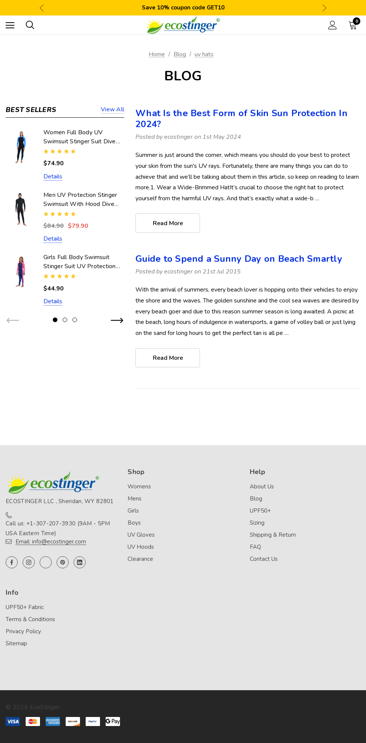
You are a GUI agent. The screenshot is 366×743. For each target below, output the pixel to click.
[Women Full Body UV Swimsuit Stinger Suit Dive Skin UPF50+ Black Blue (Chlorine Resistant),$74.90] (21, 147)
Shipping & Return (273, 535)
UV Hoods (141, 547)
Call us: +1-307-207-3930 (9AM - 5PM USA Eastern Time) (58, 528)
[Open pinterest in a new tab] (63, 562)
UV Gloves (141, 535)
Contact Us (264, 559)
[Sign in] (332, 25)
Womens (139, 487)
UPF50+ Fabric (25, 607)
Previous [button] (42, 7)
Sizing (257, 523)
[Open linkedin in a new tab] (80, 562)
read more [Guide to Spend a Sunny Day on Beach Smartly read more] (168, 358)
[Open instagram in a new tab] (29, 562)
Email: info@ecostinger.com (50, 541)
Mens (134, 499)
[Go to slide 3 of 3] (74, 320)
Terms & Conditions (30, 619)
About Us (262, 487)
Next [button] (324, 7)
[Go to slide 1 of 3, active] (55, 320)
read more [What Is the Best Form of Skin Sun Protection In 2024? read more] (168, 223)
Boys (134, 523)
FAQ (255, 547)
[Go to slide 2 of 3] (65, 320)
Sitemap (16, 644)
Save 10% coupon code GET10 (183, 7)
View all (112, 110)
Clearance (140, 559)
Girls (133, 511)
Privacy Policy (23, 632)
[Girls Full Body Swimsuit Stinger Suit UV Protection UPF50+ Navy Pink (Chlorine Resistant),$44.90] (21, 272)
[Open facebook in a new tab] (12, 562)
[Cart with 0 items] (354, 24)
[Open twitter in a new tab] (46, 562)
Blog (256, 499)
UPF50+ (260, 511)
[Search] (30, 24)
